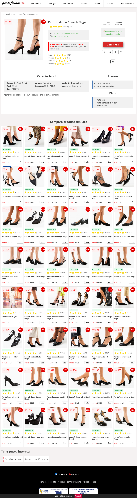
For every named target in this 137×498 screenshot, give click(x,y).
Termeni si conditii (48, 482)
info (20, 162)
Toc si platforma (127, 3)
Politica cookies (89, 482)
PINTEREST (75, 474)
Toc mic (96, 3)
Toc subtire (68, 3)
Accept (78, 496)
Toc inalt (83, 3)
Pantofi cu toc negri (13, 459)
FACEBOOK (61, 474)
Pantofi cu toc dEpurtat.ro (28, 14)
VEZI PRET (113, 44)
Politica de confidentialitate (69, 482)
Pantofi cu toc (36, 3)
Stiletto (110, 3)
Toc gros (53, 3)
